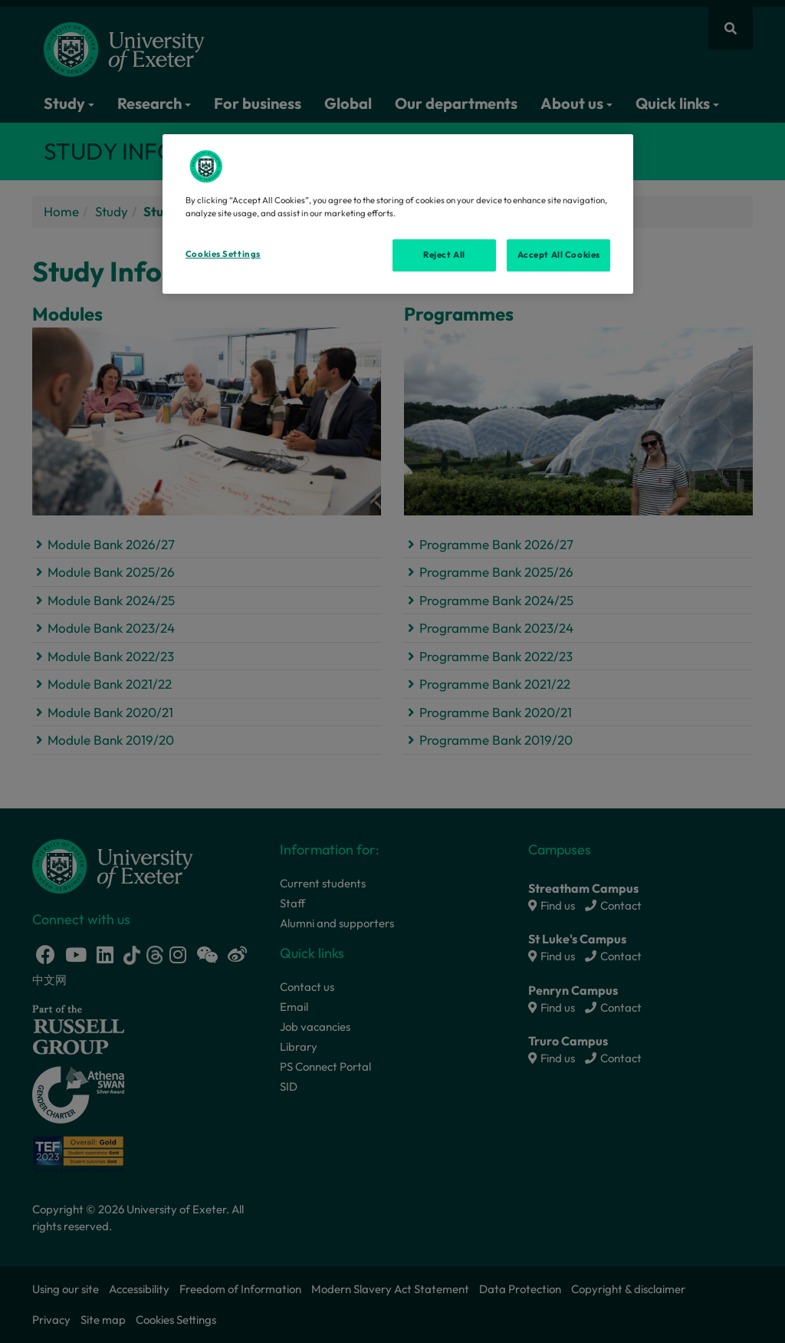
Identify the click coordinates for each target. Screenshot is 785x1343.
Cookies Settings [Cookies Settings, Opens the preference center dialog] (223, 254)
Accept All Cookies (558, 254)
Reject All (444, 254)
